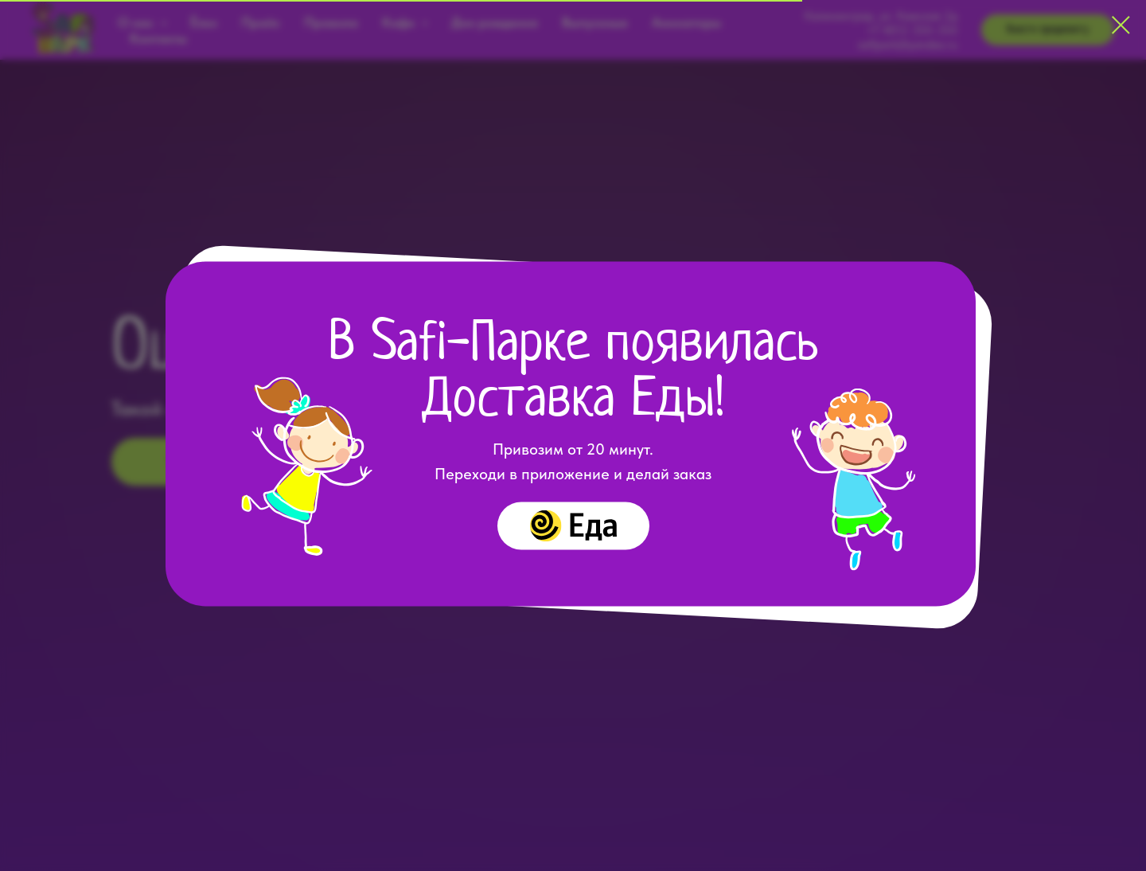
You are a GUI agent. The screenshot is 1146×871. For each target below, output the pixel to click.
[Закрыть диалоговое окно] (1121, 25)
